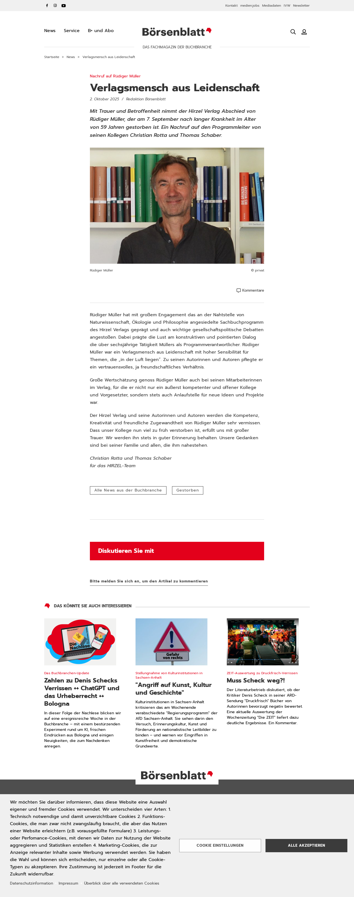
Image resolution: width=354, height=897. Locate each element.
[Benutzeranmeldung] (304, 31)
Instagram (55, 5)
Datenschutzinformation (31, 883)
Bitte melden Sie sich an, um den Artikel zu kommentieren (149, 581)
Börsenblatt (177, 32)
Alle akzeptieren (306, 845)
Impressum (68, 883)
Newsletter (301, 5)
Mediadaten (271, 5)
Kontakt (231, 5)
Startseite (51, 56)
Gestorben (187, 490)
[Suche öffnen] (293, 31)
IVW (287, 5)
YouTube (63, 5)
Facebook (47, 5)
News (71, 56)
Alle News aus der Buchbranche (128, 490)
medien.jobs (249, 5)
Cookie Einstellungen (220, 845)
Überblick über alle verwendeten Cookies (121, 883)
